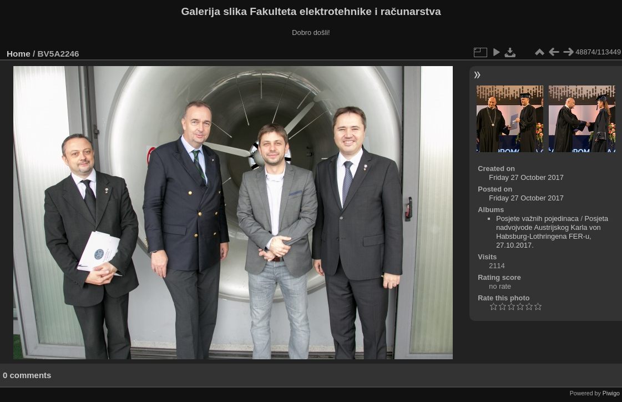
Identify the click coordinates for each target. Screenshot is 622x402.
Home (19, 53)
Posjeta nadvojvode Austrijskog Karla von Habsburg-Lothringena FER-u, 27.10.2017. (552, 231)
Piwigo (611, 393)
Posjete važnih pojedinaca (537, 218)
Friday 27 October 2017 (526, 177)
